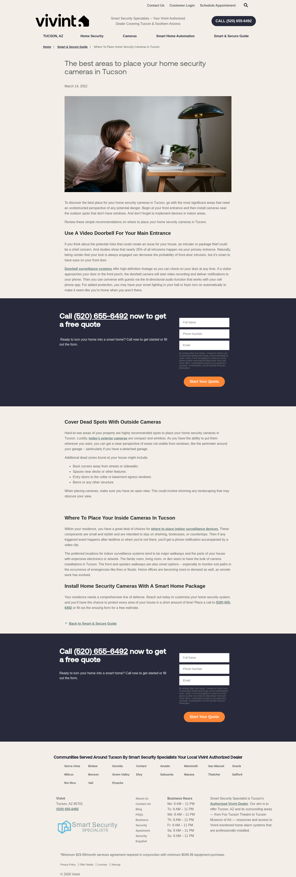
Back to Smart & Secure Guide (91, 623)
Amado (165, 766)
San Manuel (216, 766)
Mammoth (191, 766)
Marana (189, 774)
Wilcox (69, 774)
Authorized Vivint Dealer (229, 804)
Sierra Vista (72, 766)
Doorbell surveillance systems (88, 269)
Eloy (139, 774)
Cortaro (141, 766)
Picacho (117, 783)
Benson (93, 774)
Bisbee (93, 766)
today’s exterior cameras (108, 438)
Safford (237, 774)
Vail (90, 783)
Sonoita (117, 766)
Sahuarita (166, 774)
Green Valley (121, 774)
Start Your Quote (204, 381)
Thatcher (214, 774)
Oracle (236, 766)
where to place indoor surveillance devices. (185, 529)
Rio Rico (70, 783)
